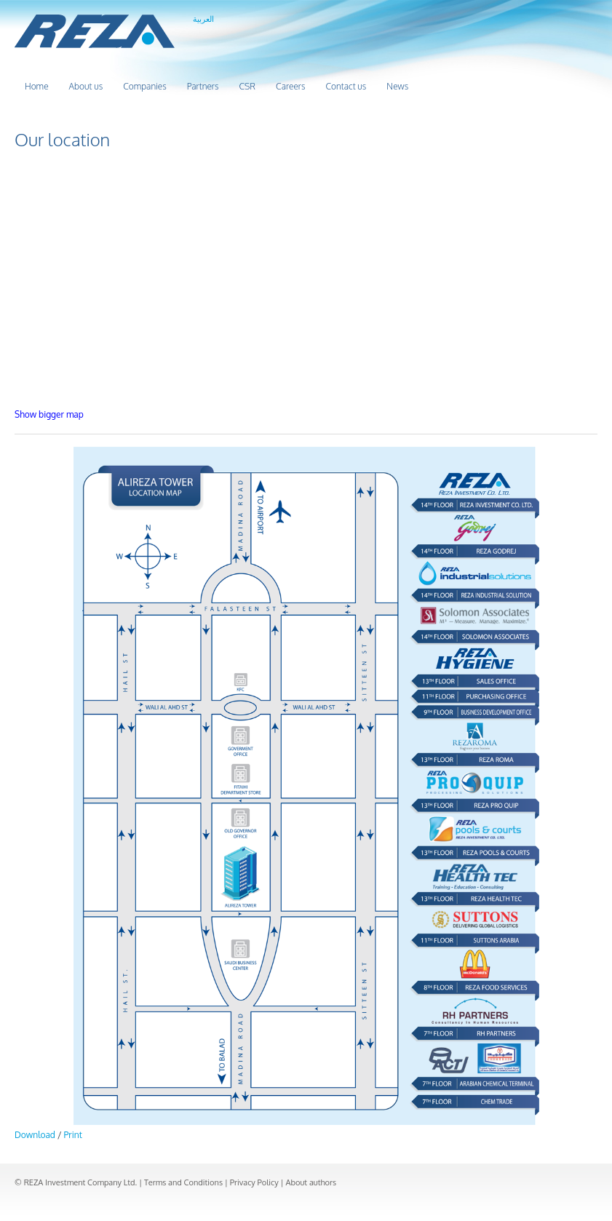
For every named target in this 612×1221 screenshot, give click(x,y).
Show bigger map (49, 414)
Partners (203, 86)
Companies (145, 86)
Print (73, 1134)
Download (35, 1134)
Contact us (345, 86)
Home (37, 86)
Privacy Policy (254, 1182)
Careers (290, 86)
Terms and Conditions (183, 1182)
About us (86, 86)
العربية (203, 19)
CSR (247, 86)
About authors (310, 1182)
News (397, 86)
